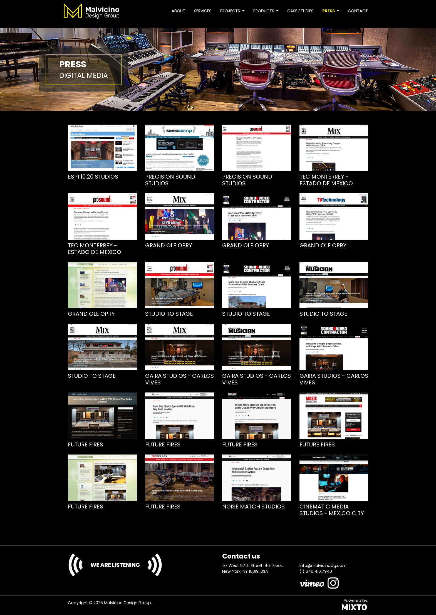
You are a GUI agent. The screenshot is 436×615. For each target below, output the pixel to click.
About (178, 11)
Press (329, 11)
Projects (230, 11)
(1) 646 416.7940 (315, 571)
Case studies (300, 11)
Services (202, 11)
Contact (358, 11)
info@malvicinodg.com (322, 565)
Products (264, 11)
